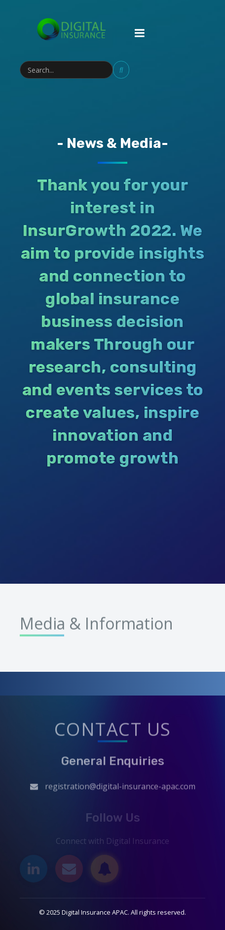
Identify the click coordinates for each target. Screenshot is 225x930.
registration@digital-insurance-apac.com (120, 790)
